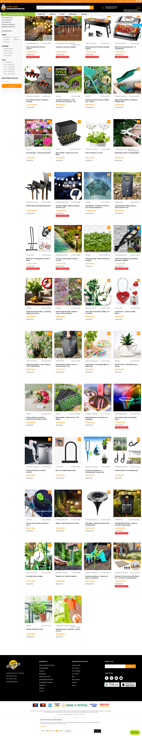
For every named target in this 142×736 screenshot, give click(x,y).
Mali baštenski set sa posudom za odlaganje (96, 434)
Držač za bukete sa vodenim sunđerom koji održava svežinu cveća (36, 435)
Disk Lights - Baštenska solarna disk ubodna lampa (97, 540)
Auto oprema (76, 695)
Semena (28, 165)
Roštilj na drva (90, 59)
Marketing (42, 701)
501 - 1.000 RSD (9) (9, 81)
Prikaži (121, 22)
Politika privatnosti (44, 692)
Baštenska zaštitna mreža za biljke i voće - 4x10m (97, 116)
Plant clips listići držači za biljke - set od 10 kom (97, 328)
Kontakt (41, 704)
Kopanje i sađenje (121, 112)
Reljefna (17, 55)
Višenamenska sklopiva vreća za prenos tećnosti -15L (125, 222)
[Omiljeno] (136, 1)
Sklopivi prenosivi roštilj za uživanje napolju (97, 64)
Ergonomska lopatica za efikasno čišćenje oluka (126, 116)
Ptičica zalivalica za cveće (93, 169)
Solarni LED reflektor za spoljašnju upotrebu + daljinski (126, 275)
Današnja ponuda (8, 65)
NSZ (16, 53)
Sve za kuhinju (76, 687)
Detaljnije (43, 726)
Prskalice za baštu (8, 31)
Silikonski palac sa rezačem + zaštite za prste (68, 646)
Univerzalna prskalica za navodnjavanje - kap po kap (94, 487)
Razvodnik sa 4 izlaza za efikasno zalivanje (37, 116)
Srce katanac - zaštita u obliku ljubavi (125, 328)
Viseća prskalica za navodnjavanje (126, 486)
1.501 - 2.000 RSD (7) (9, 85)
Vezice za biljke (90, 324)
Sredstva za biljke (91, 377)
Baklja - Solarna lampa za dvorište (67, 539)
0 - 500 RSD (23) (8, 78)
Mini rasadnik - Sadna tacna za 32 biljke (67, 169)
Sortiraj (106, 22)
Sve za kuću (75, 690)
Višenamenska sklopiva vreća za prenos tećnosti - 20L (66, 381)
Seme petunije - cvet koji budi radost (38, 169)
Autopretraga (98, 22)
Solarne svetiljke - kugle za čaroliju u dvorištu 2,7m (68, 222)
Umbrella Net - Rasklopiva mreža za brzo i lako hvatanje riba (97, 222)
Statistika (51, 730)
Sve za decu (75, 684)
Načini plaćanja (43, 684)
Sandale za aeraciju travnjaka (66, 63)
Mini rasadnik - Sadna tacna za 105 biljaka (67, 434)
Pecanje (88, 218)
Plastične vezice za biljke (34, 592)
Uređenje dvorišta (8, 43)
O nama (41, 707)
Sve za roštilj (7, 33)
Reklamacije (42, 690)
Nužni (44, 730)
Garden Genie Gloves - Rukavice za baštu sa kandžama (96, 593)
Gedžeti (74, 698)
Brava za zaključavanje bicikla (66, 486)
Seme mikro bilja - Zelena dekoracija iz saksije (97, 275)
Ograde (5, 29)
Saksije (58, 165)
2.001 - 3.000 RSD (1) (9, 87)
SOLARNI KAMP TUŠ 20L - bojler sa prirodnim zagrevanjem (126, 540)
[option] (69, 1)
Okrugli (7, 55)
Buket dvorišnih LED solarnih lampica (35, 64)
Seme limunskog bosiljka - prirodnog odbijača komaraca (38, 328)
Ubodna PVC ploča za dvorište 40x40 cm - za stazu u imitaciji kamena (127, 593)
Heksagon (7, 53)
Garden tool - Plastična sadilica (66, 592)
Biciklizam (29, 271)
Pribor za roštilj (121, 59)
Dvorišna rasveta (8, 27)
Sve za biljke (7, 36)
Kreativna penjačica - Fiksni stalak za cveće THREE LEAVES (38, 381)
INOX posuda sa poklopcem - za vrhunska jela (125, 64)
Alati (73, 692)
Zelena (6, 58)
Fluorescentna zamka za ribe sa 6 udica (37, 540)
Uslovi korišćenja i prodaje (46, 681)
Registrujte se (129, 1)
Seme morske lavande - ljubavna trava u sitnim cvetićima (66, 328)
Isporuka (41, 687)
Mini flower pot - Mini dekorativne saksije (126, 381)
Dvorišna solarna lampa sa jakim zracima (67, 275)
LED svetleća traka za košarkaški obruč (126, 434)
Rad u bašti (6, 38)
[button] (65, 7)
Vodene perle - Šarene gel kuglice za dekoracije (97, 381)
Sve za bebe (7, 71)
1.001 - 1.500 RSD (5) (9, 83)
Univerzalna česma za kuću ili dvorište (36, 487)
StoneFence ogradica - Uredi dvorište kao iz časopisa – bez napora (66, 117)
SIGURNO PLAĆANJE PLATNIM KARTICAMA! (69, 1)
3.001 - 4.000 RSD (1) (9, 90)
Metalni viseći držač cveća (34, 645)
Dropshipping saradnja (45, 698)
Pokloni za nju (7, 67)
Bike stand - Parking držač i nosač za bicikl (38, 275)
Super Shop (14, 17)
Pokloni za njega (8, 69)
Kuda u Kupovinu (5, 17)
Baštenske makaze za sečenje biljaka (127, 169)
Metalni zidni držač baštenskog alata (38, 222)
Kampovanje (119, 218)
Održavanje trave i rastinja (65, 59)
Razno (74, 701)
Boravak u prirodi (8, 40)
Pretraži (11, 102)
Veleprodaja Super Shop (46, 695)
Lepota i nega (76, 681)
